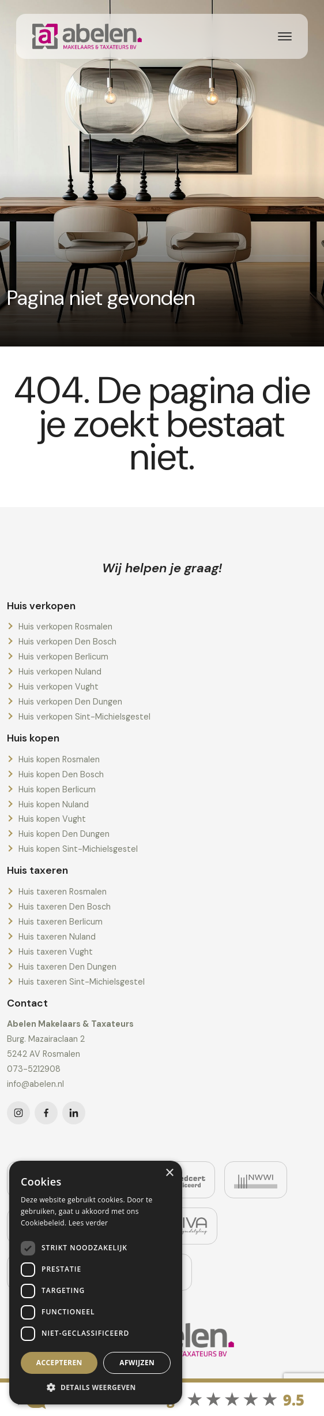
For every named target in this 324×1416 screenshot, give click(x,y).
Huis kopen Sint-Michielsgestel (78, 849)
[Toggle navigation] (285, 36)
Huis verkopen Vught (58, 686)
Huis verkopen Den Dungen (70, 701)
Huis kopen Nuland (53, 804)
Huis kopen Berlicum (57, 789)
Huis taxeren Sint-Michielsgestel (81, 982)
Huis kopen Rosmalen (59, 759)
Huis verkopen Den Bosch (67, 641)
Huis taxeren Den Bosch (64, 906)
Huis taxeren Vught (55, 952)
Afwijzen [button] (137, 1362)
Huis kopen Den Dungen (64, 834)
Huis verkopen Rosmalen (65, 626)
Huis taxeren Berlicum (60, 921)
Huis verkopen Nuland (59, 671)
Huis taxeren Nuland (57, 936)
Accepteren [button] (59, 1362)
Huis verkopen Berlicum (63, 656)
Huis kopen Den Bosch (61, 774)
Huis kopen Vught (52, 819)
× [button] (169, 1173)
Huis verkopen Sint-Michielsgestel (84, 716)
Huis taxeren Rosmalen (62, 891)
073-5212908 (34, 1069)
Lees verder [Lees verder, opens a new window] (88, 1223)
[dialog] (95, 1282)
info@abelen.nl (35, 1084)
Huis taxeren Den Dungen (67, 967)
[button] (96, 1387)
